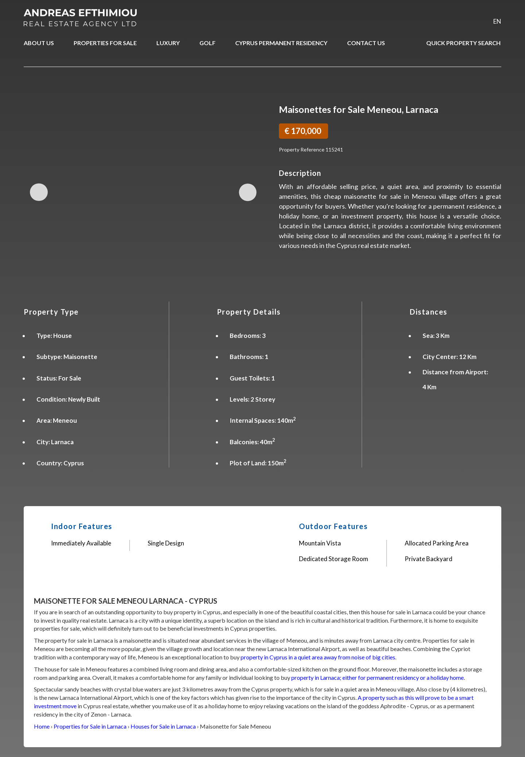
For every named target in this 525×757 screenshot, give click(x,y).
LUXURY (168, 42)
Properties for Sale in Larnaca (90, 726)
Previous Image (39, 192)
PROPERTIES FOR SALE (105, 42)
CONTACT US (366, 42)
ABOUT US (39, 42)
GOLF (207, 42)
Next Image (246, 192)
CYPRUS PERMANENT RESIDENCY (281, 42)
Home (42, 726)
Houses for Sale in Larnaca (163, 726)
